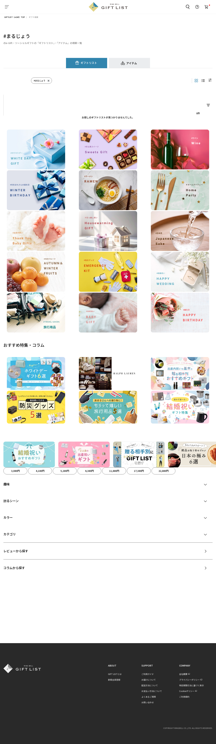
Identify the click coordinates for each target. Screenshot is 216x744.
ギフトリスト (89, 63)
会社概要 (183, 674)
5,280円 (65, 471)
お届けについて (148, 679)
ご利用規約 (184, 696)
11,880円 (114, 471)
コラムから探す (14, 567)
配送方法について (149, 685)
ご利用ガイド (147, 674)
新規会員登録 (114, 679)
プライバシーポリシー (189, 679)
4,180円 (40, 471)
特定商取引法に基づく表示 (191, 685)
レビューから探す (15, 551)
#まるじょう (42, 80)
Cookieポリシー (186, 691)
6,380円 (89, 471)
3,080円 (15, 471)
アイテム (131, 63)
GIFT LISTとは (114, 674)
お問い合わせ (147, 702)
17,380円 (139, 471)
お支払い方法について (151, 691)
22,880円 (164, 471)
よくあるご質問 (148, 696)
